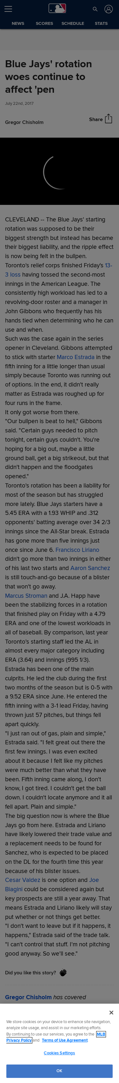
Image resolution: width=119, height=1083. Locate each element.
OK (59, 1070)
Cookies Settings (59, 1053)
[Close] (111, 1013)
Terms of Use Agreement (65, 1040)
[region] (59, 1043)
